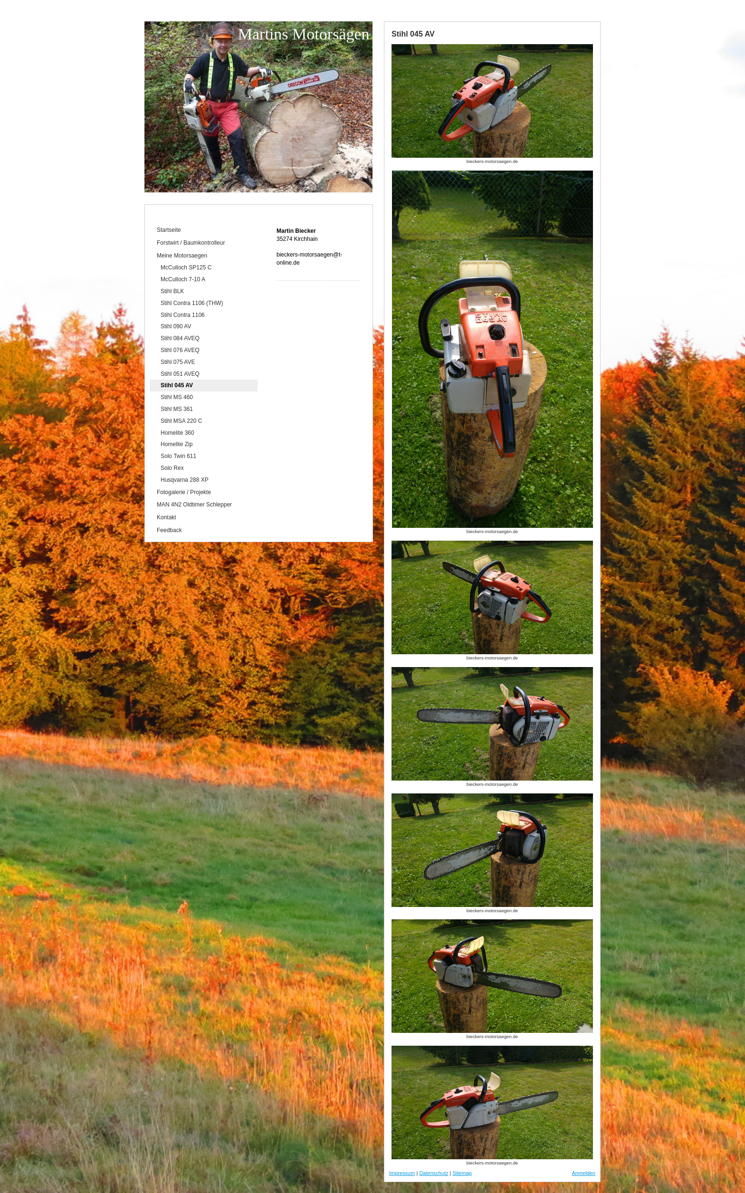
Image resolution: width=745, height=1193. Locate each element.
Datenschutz (433, 1173)
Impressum (402, 1173)
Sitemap (462, 1173)
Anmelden (583, 1173)
